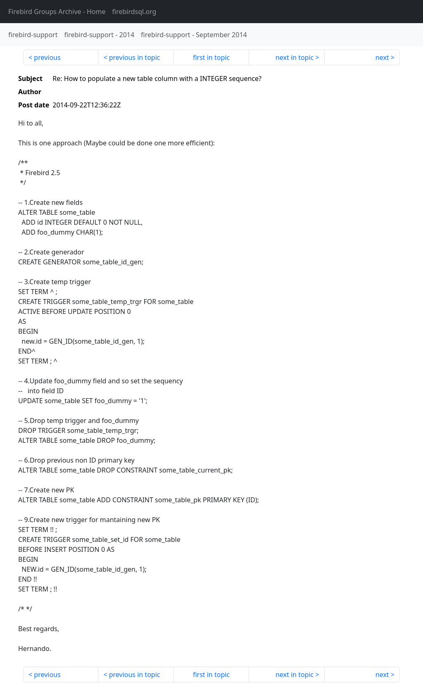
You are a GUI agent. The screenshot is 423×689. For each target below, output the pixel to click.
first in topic (211, 57)
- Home (57, 11)
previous (47, 57)
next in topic (295, 57)
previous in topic (134, 57)
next (382, 57)
